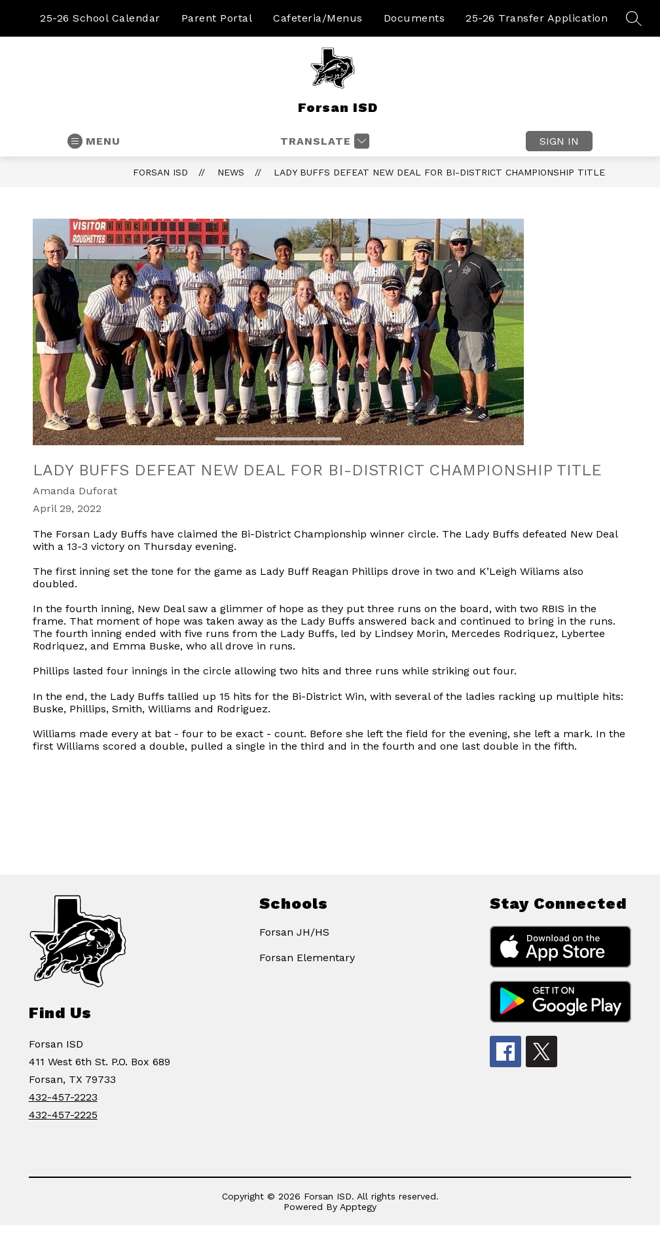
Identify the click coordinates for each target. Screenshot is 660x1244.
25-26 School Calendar (100, 18)
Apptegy (358, 1206)
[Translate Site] (323, 141)
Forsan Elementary (307, 957)
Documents (414, 18)
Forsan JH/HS (294, 932)
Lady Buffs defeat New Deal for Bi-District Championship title (439, 172)
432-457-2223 (63, 1097)
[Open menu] (93, 141)
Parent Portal (217, 18)
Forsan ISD (160, 172)
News (230, 172)
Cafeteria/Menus (318, 18)
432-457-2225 (63, 1114)
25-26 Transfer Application (537, 18)
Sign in (559, 141)
